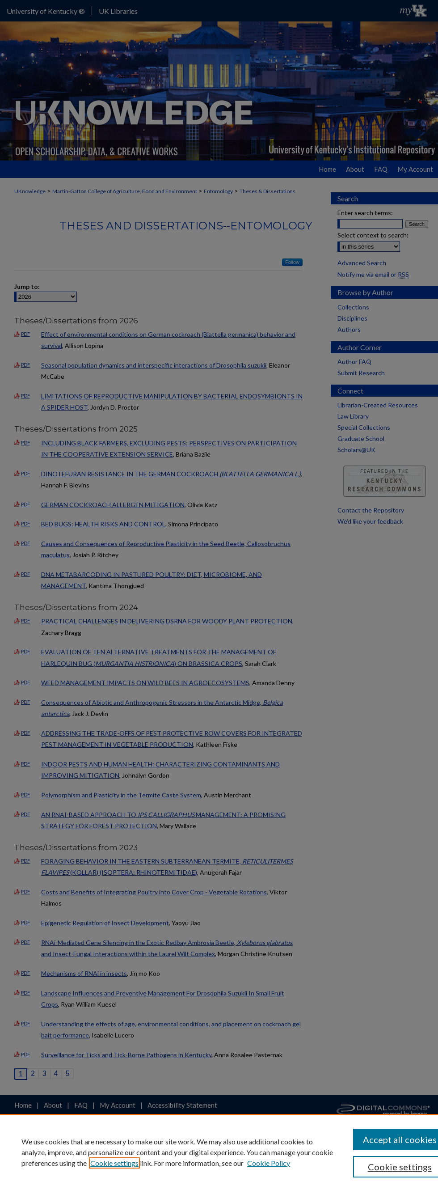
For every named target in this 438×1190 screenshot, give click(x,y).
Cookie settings (114, 1163)
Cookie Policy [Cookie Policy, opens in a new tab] (268, 1163)
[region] (219, 1152)
